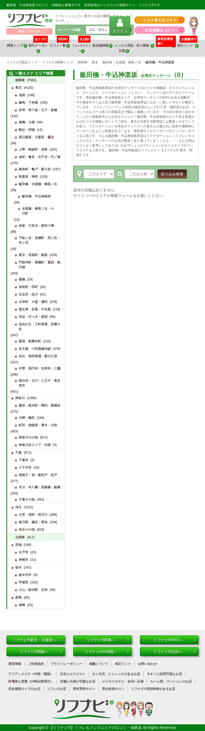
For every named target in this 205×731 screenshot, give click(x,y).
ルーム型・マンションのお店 (171, 681)
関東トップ (17, 46)
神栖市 (23, 560)
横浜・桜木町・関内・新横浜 (39, 405)
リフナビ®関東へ (107, 640)
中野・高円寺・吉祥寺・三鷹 (39, 368)
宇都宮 (23, 582)
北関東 (20, 537)
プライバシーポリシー (66, 664)
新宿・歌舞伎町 (30, 341)
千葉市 (23, 460)
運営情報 (14, 664)
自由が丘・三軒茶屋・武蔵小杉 (39, 326)
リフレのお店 (56, 689)
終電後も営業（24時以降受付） (30, 681)
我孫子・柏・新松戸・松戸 (38, 475)
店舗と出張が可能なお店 (77, 681)
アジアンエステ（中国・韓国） (30, 674)
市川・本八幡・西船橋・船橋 (39, 487)
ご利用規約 (36, 664)
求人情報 (145, 46)
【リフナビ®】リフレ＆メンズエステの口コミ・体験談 (96, 727)
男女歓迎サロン (113, 689)
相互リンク (188, 44)
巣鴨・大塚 (27, 122)
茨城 (18, 545)
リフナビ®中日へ (174, 640)
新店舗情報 (102, 46)
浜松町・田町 (28, 287)
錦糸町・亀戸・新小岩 (35, 169)
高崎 (22, 605)
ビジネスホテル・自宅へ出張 (123, 681)
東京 (18, 88)
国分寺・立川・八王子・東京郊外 (39, 383)
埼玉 (18, 507)
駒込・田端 (27, 130)
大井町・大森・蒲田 (33, 302)
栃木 (18, 567)
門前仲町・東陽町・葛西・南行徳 (39, 265)
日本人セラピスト (72, 674)
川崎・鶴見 (27, 418)
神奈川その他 (28, 437)
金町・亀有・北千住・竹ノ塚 (39, 157)
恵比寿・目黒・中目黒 (35, 309)
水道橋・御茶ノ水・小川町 (38, 211)
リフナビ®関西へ (41, 651)
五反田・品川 (28, 294)
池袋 (22, 95)
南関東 (20, 80)
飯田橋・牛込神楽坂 (36, 196)
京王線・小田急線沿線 (35, 349)
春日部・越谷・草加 (33, 522)
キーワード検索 (69, 30)
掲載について (98, 664)
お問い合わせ (147, 664)
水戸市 (23, 552)
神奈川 (20, 398)
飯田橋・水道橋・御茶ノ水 (38, 184)
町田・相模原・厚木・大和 (38, 425)
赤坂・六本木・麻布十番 (36, 226)
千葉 (18, 452)
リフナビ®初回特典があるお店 (153, 689)
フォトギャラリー (81, 46)
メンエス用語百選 (123, 48)
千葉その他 (27, 499)
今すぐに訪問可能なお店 (164, 674)
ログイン (119, 25)
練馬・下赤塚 (28, 102)
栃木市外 (25, 575)
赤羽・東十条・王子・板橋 (38, 110)
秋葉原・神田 (28, 176)
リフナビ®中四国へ (106, 651)
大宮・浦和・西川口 (33, 515)
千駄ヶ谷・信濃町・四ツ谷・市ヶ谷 (39, 240)
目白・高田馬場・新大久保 (38, 356)
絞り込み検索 (172, 174)
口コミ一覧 (60, 44)
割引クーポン (38, 46)
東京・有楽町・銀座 (33, 255)
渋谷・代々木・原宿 (33, 317)
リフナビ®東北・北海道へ (37, 640)
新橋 (22, 279)
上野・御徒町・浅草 (33, 149)
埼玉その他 (27, 529)
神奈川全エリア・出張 (35, 445)
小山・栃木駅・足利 (33, 590)
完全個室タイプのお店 (24, 689)
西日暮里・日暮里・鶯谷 (36, 137)
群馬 (18, 597)
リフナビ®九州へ (174, 651)
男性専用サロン (84, 689)
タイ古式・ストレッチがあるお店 (116, 674)
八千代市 (25, 467)
